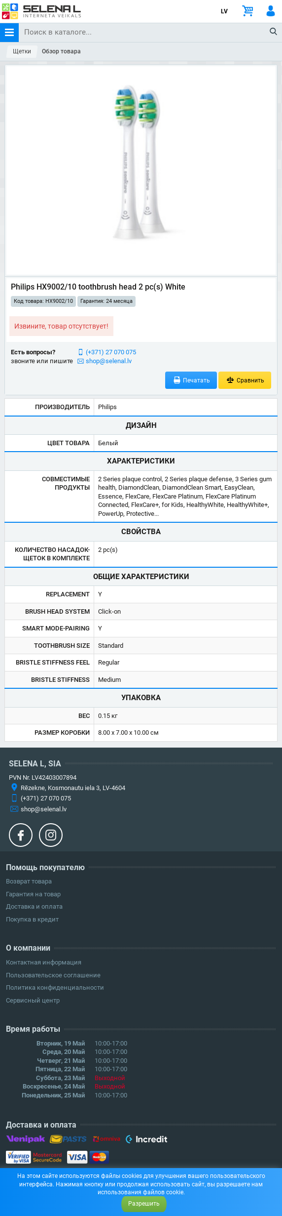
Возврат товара (29, 881)
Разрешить (144, 1203)
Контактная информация (43, 962)
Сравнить (244, 380)
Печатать (191, 380)
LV (224, 11)
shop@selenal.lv (109, 361)
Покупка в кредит (32, 919)
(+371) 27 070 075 (111, 352)
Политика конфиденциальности (55, 987)
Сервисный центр (33, 1000)
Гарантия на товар (33, 894)
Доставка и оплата (34, 906)
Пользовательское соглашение (53, 975)
